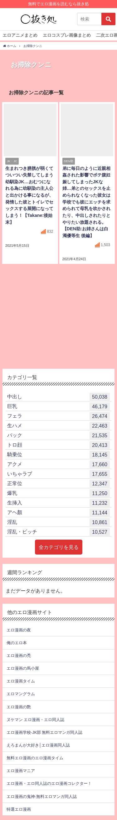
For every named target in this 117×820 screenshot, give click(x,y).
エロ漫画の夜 (19, 630)
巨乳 (58, 406)
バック (58, 435)
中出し (58, 397)
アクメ (58, 464)
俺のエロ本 (17, 643)
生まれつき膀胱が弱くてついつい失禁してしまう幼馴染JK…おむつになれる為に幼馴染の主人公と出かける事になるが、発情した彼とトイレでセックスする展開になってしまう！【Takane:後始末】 (29, 195)
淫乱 (58, 522)
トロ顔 (58, 445)
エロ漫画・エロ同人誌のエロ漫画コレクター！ (49, 783)
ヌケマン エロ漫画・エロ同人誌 (35, 720)
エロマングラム (21, 694)
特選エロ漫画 (19, 809)
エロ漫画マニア (21, 771)
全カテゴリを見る (59, 547)
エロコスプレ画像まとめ (67, 35)
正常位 (58, 484)
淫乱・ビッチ (58, 532)
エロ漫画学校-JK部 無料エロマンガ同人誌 (44, 732)
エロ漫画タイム (21, 681)
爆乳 (58, 493)
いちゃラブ (58, 474)
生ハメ (58, 426)
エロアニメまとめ (19, 35)
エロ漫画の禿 (19, 656)
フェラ (58, 416)
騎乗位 (58, 455)
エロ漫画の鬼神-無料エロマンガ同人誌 (42, 796)
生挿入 (58, 503)
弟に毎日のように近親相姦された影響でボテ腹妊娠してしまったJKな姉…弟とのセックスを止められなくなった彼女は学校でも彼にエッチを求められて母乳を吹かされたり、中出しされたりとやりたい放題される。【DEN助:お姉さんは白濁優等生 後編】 (86, 202)
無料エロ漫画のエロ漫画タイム (35, 758)
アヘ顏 (58, 512)
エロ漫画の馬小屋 (23, 668)
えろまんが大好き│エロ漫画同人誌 (38, 745)
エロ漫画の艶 (19, 707)
